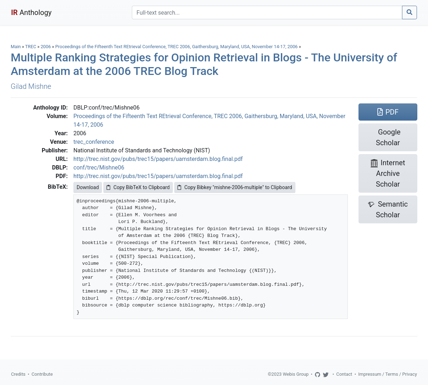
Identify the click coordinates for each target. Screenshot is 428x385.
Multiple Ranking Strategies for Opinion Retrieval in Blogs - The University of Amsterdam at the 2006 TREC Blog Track (204, 64)
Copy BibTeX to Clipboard (138, 187)
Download (88, 187)
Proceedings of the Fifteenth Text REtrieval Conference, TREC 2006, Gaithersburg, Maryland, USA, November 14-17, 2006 (177, 46)
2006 (46, 46)
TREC (30, 46)
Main (16, 46)
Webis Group (296, 374)
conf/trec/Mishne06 (98, 167)
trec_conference (93, 141)
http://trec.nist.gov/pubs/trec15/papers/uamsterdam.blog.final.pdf (158, 159)
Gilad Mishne (31, 86)
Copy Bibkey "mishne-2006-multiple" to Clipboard (234, 187)
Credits (18, 374)
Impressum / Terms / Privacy (387, 374)
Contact (344, 374)
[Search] (267, 12)
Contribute (42, 374)
